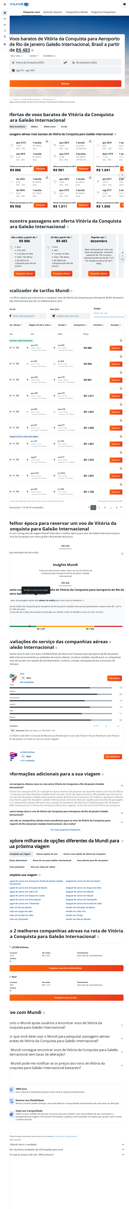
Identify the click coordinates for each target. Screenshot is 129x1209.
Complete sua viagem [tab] (27, 828)
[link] (31, 277)
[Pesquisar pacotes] (4, 30)
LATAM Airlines (35, 723)
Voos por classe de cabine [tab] (50, 840)
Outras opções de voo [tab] (54, 828)
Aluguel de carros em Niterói (84, 865)
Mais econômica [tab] (25, 126)
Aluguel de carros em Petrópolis (85, 873)
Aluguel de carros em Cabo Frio (31, 865)
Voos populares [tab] (24, 840)
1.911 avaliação (35, 731)
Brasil (23, 99)
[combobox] (57, 55)
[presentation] (69, 50)
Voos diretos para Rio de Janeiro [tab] (100, 834)
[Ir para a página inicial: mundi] (19, 4)
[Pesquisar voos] (4, 13)
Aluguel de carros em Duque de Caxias (34, 869)
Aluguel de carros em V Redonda (31, 877)
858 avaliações (35, 653)
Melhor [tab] (42, 126)
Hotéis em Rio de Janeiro (28, 881)
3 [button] (104, 478)
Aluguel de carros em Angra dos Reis (87, 861)
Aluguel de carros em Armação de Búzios (35, 861)
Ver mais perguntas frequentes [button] (69, 803)
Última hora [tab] (57, 126)
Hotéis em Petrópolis (26, 893)
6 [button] (116, 478)
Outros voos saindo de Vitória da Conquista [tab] (92, 828)
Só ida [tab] (72, 126)
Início (16, 99)
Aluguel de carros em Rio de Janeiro (87, 855)
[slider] (125, 320)
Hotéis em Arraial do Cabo (28, 889)
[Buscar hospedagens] (4, 19)
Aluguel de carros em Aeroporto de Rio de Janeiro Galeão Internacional (40, 856)
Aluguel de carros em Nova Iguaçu (32, 873)
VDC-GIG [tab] (69, 517)
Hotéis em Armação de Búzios (84, 881)
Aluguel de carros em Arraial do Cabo (88, 877)
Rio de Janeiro (56, 99)
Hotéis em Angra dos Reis (28, 885)
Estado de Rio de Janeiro (38, 99)
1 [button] (93, 478)
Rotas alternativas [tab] (26, 834)
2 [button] (99, 478)
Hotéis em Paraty (78, 889)
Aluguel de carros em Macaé (83, 869)
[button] (5, 4)
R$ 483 (60, 50)
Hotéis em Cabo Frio (80, 885)
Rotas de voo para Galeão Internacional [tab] (60, 834)
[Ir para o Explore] (4, 36)
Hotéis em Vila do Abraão (82, 893)
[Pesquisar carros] (4, 24)
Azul (30, 644)
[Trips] (4, 44)
